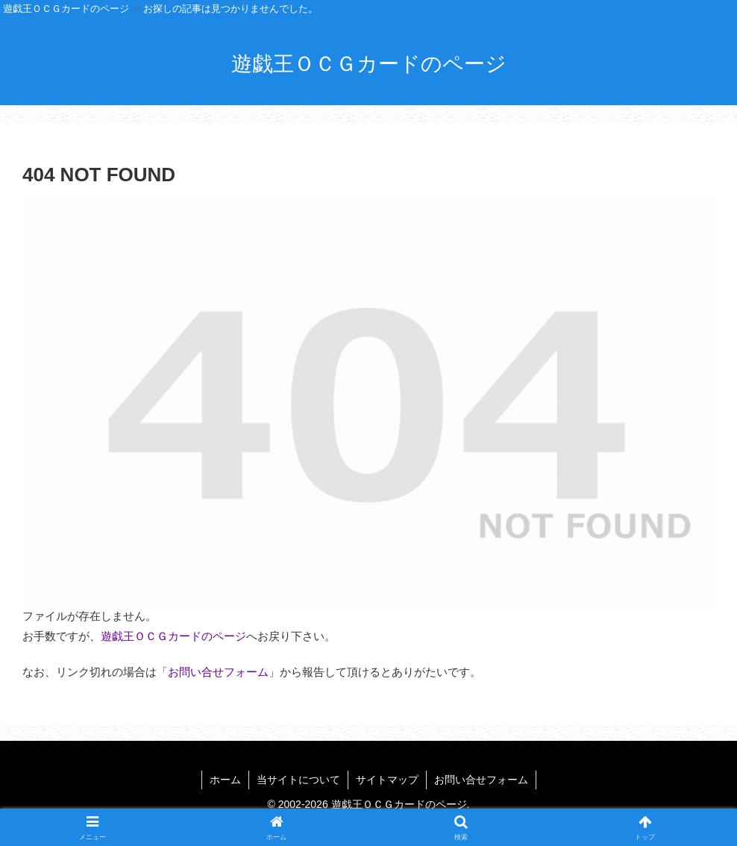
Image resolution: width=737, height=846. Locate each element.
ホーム (225, 780)
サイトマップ (387, 780)
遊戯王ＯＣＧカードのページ (173, 636)
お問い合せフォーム (218, 671)
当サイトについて (298, 780)
